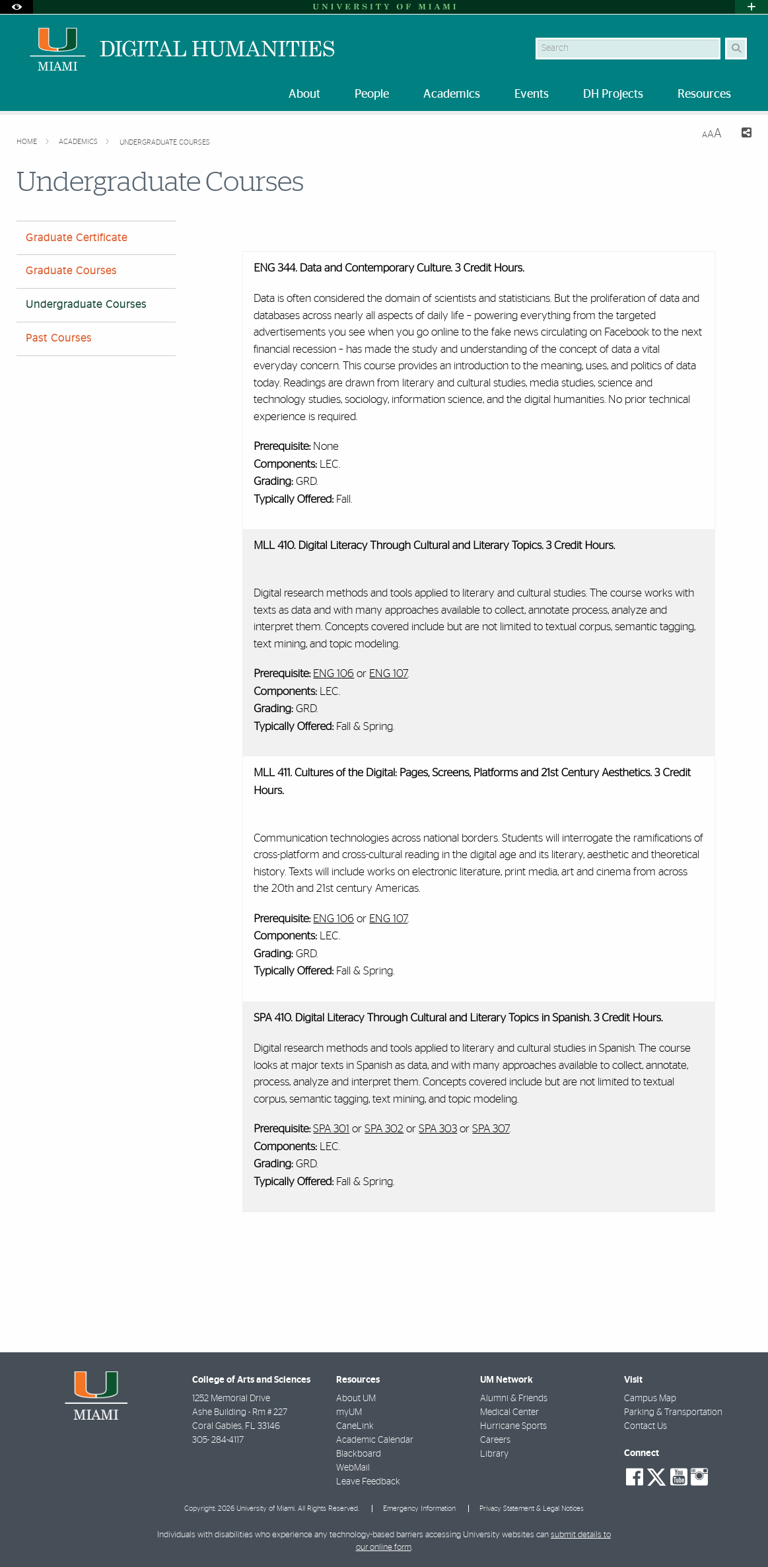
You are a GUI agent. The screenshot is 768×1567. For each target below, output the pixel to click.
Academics (79, 141)
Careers (495, 1440)
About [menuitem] (304, 94)
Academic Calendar (374, 1440)
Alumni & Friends (513, 1398)
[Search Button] (736, 48)
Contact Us (645, 1426)
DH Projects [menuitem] (613, 94)
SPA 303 (438, 1128)
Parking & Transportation (673, 1412)
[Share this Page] (741, 134)
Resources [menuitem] (704, 94)
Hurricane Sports (513, 1426)
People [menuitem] (372, 94)
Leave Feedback (368, 1481)
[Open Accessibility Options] (16, 7)
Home (28, 141)
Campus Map (650, 1398)
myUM (349, 1412)
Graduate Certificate (76, 238)
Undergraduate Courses (165, 142)
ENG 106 (333, 673)
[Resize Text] (712, 134)
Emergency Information (419, 1508)
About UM (356, 1398)
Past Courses (59, 338)
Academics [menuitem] (451, 94)
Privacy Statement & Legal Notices (531, 1508)
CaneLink (355, 1426)
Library (494, 1454)
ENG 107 (388, 673)
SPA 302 (384, 1128)
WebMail (353, 1468)
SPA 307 (490, 1128)
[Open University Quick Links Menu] (751, 7)
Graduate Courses (71, 271)
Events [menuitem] (531, 94)
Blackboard (358, 1454)
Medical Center (509, 1412)
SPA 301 (331, 1128)
